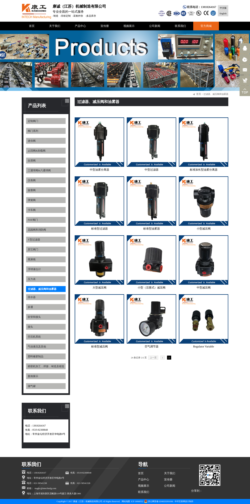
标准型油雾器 (151, 228)
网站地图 (126, 501)
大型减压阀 (99, 287)
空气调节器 (152, 346)
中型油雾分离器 (99, 169)
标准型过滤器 (99, 228)
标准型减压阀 (99, 346)
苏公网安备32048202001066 (158, 501)
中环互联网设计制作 (184, 501)
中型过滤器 (152, 169)
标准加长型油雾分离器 (204, 169)
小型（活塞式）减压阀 (151, 287)
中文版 (223, 8)
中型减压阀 (204, 287)
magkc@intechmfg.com (45, 488)
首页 (198, 94)
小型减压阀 (204, 228)
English (223, 13)
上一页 (153, 357)
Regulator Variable (203, 346)
